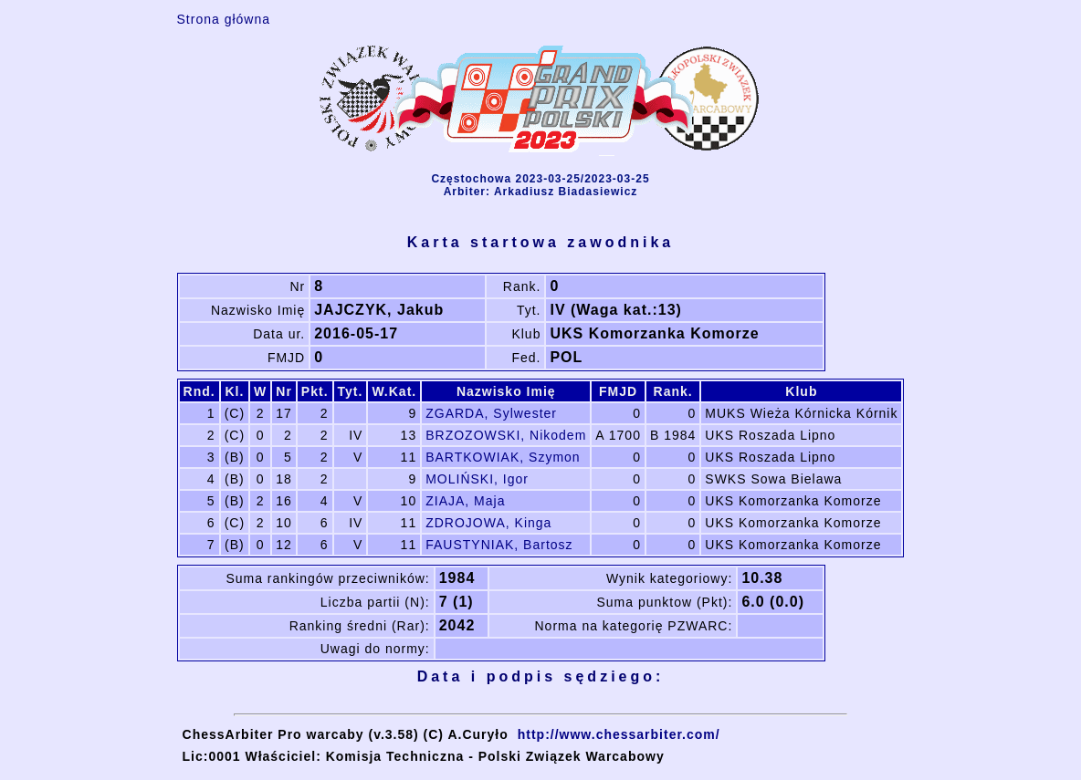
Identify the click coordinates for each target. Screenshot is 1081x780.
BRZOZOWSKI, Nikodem (505, 435)
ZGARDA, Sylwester (491, 413)
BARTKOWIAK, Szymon (502, 457)
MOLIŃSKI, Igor (477, 479)
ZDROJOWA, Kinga (488, 522)
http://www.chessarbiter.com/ (619, 734)
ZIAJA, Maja (465, 501)
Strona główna (224, 19)
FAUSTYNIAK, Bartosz (498, 544)
